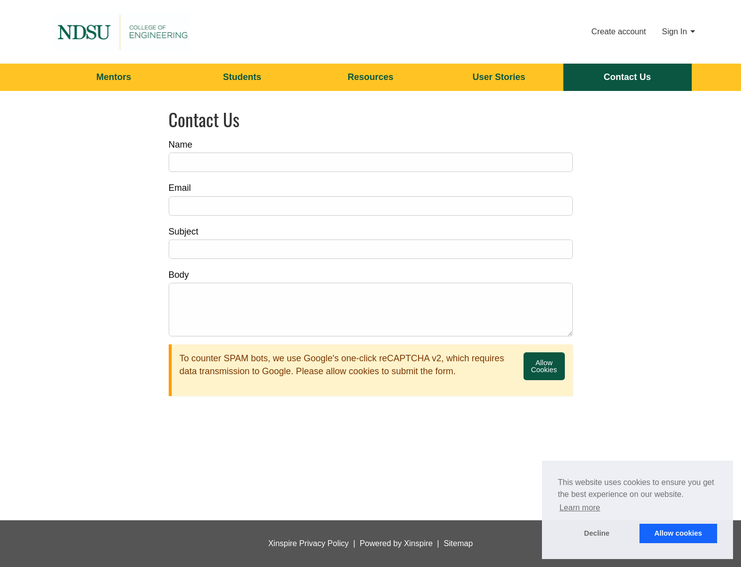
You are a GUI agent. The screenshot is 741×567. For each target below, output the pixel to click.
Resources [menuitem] (370, 77)
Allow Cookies (544, 366)
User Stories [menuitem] (498, 77)
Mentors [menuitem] (113, 77)
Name (181, 145)
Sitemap (458, 543)
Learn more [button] (579, 507)
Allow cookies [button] (678, 533)
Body (179, 275)
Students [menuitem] (242, 77)
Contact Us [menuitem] (627, 77)
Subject (184, 232)
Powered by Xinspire (396, 543)
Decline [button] (597, 533)
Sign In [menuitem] (674, 31)
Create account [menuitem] (618, 31)
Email (180, 188)
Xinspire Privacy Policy (308, 543)
